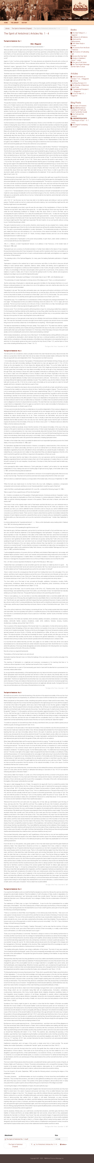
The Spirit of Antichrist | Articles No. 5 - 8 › (44, 1144)
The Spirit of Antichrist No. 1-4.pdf (17, 1139)
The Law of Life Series (79, 62)
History (24, 22)
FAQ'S (63, 18)
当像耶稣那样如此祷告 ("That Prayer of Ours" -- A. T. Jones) (80, 120)
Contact (77, 18)
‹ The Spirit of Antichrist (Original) (15, 1145)
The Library (15, 22)
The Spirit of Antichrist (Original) (22, 28)
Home (6, 22)
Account (86, 18)
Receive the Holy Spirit (79, 56)
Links (70, 18)
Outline (63, 1144)
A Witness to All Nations (79, 37)
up (34, 1144)
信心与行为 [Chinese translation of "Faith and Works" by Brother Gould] (79, 110)
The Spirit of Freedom (78, 106)
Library (7, 28)
